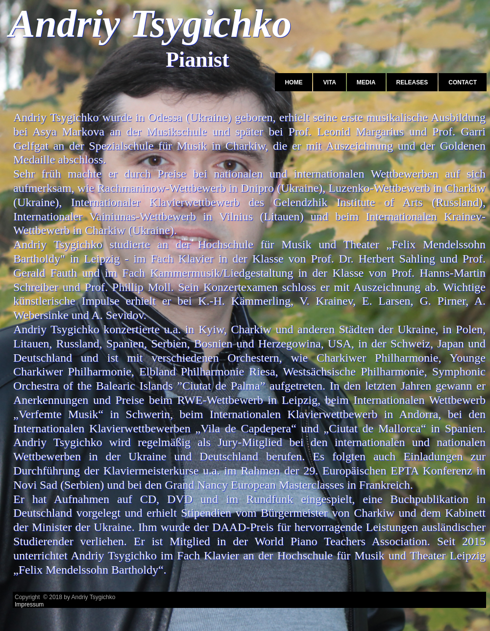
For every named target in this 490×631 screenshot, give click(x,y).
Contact (462, 82)
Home (293, 82)
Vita (329, 82)
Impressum (29, 604)
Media (366, 82)
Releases (412, 82)
